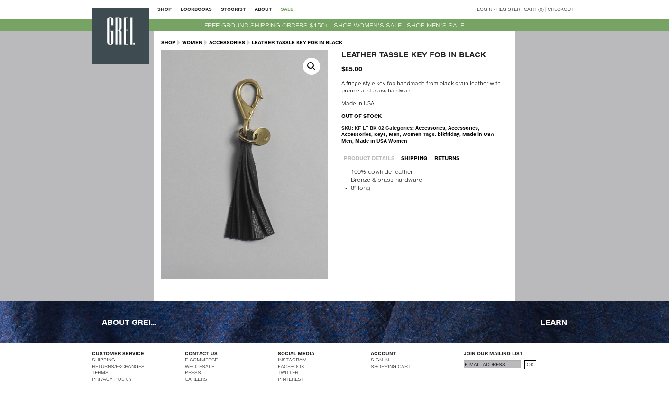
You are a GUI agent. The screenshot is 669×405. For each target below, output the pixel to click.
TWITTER (288, 372)
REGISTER (508, 9)
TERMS (100, 372)
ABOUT (263, 9)
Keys (380, 134)
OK (530, 364)
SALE (287, 9)
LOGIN (484, 9)
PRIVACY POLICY (112, 379)
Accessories (227, 42)
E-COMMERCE (201, 359)
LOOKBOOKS (196, 9)
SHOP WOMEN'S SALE (368, 25)
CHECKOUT (561, 9)
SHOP (164, 9)
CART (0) (534, 9)
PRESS (193, 372)
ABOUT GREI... (129, 321)
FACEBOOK (291, 366)
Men (394, 134)
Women (192, 42)
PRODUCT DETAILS (369, 158)
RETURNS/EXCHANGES (118, 366)
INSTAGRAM (292, 359)
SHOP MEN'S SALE (435, 25)
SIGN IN (380, 359)
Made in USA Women (381, 141)
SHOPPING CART (391, 366)
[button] (311, 66)
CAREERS (196, 379)
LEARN (554, 321)
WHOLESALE (199, 366)
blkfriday (448, 134)
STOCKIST (233, 9)
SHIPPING (414, 158)
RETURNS (446, 158)
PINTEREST (291, 379)
